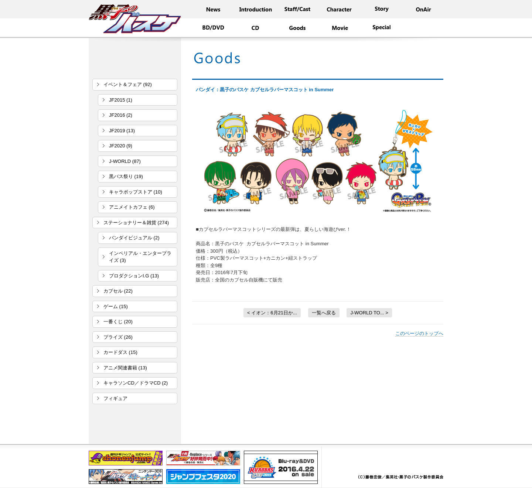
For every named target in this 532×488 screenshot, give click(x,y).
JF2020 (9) (120, 146)
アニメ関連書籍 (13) (125, 368)
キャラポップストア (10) (135, 192)
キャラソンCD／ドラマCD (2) (135, 383)
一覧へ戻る (324, 312)
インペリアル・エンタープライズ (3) (140, 256)
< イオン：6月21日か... (272, 312)
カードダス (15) (120, 352)
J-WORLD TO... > (369, 312)
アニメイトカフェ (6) (132, 207)
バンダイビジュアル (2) (134, 237)
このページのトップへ (419, 333)
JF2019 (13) (122, 130)
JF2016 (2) (120, 115)
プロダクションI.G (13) (134, 276)
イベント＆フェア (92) (127, 84)
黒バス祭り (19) (126, 176)
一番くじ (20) (118, 321)
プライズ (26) (118, 337)
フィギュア (115, 398)
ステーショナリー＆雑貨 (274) (136, 222)
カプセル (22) (118, 291)
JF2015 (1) (120, 100)
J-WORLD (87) (125, 161)
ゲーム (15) (115, 306)
